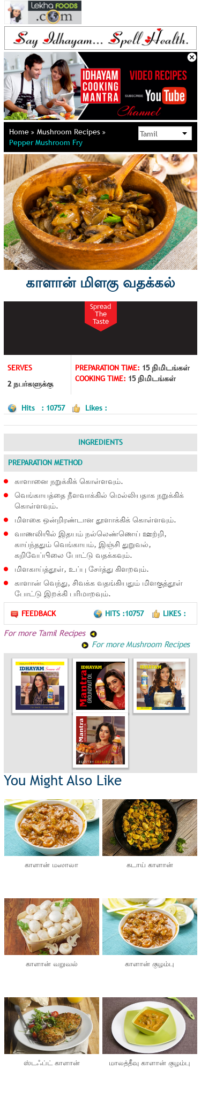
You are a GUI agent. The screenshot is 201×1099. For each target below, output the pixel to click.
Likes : (168, 613)
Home (21, 132)
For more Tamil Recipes (51, 632)
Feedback (33, 614)
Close (192, 57)
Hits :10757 (119, 613)
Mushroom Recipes (71, 132)
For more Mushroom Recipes (135, 644)
